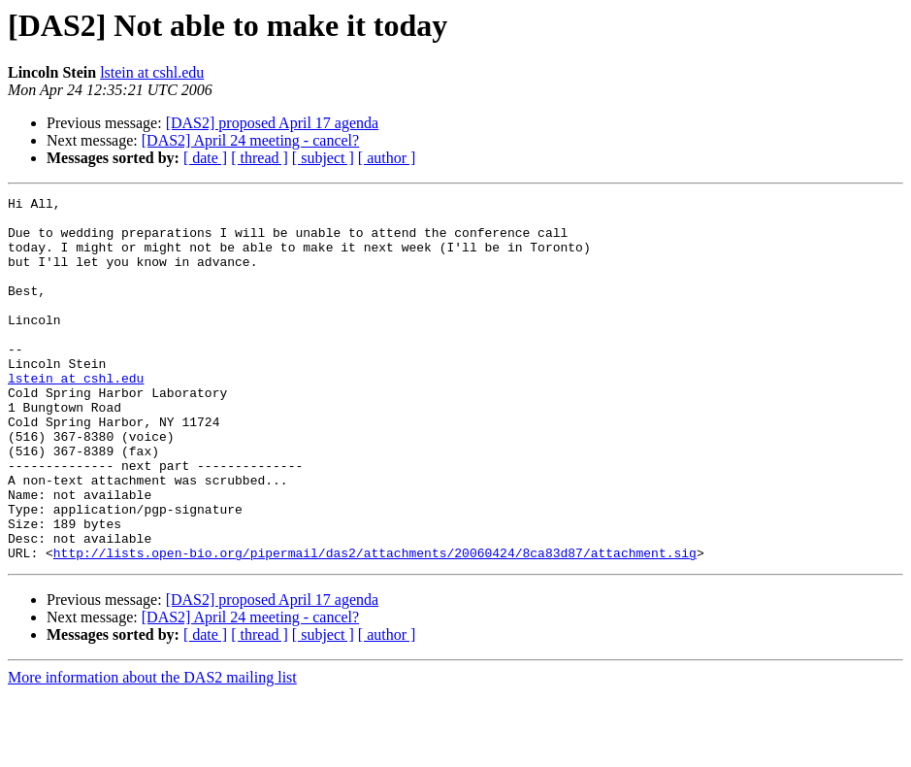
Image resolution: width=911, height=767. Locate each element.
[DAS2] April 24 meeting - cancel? (250, 140)
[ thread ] (259, 158)
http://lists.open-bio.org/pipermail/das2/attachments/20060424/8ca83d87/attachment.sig (375, 625)
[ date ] (205, 158)
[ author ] (387, 158)
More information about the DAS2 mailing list (152, 750)
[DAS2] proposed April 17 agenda (272, 123)
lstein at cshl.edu (152, 72)
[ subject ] (323, 158)
